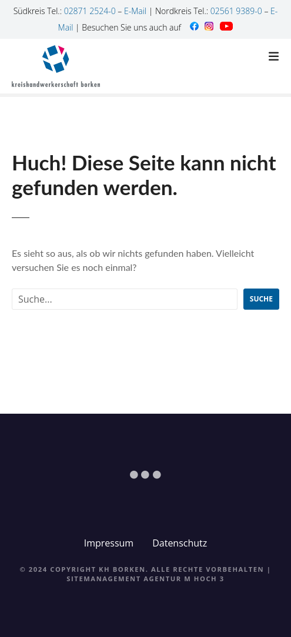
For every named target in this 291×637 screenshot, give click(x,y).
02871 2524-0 (90, 10)
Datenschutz (179, 543)
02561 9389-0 (236, 10)
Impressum (108, 543)
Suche (261, 299)
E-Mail (135, 10)
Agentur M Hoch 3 (183, 578)
